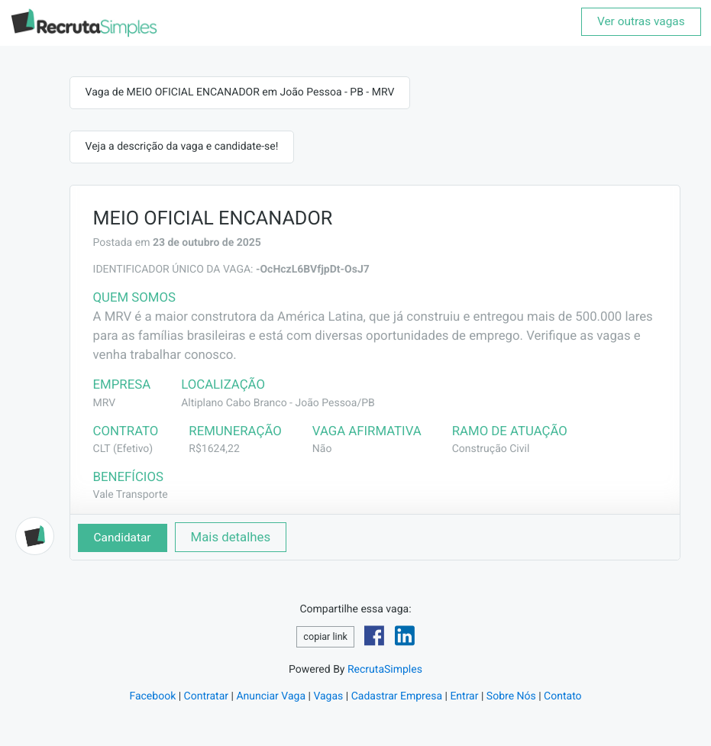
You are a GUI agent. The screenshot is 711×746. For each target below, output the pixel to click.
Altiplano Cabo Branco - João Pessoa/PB (278, 403)
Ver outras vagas (641, 21)
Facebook (152, 696)
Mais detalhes (231, 536)
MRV (104, 403)
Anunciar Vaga (270, 696)
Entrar (464, 696)
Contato (562, 696)
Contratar (206, 696)
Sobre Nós (511, 696)
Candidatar (122, 537)
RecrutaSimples (384, 670)
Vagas (328, 696)
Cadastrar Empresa (396, 696)
